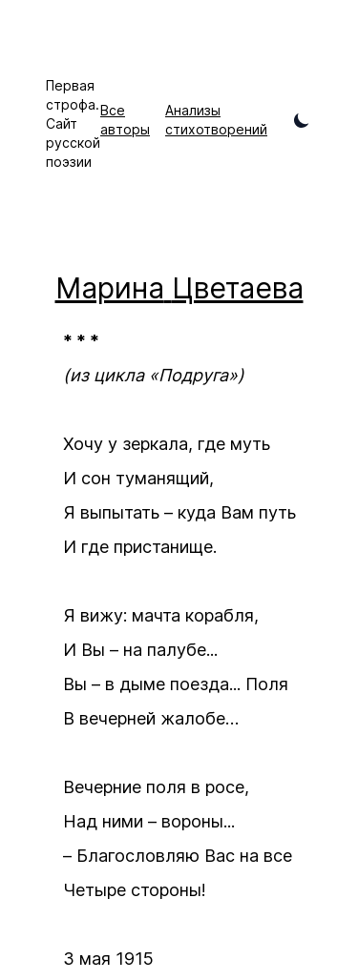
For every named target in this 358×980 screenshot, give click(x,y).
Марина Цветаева (179, 288)
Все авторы (125, 119)
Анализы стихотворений (216, 119)
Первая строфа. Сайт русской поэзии (73, 123)
